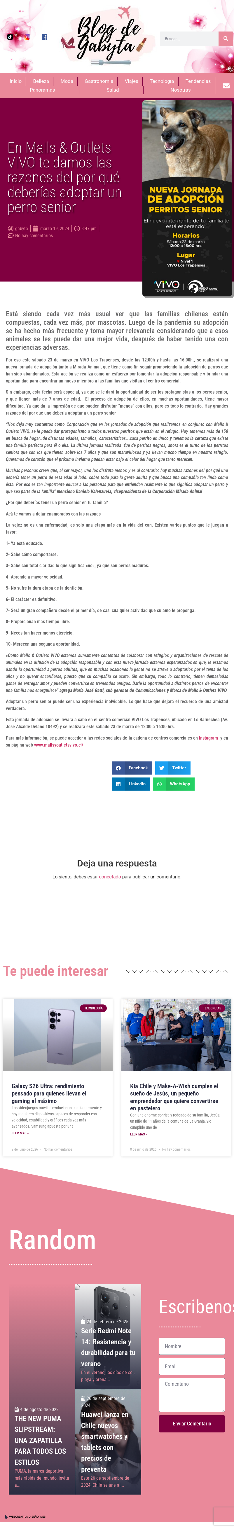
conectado (110, 877)
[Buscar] (226, 39)
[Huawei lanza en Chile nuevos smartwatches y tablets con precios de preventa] (108, 1442)
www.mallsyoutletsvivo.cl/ (58, 745)
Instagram (208, 738)
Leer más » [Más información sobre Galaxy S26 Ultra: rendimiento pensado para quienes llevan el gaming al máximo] (20, 1133)
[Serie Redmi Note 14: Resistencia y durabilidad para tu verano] (108, 1336)
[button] (132, 768)
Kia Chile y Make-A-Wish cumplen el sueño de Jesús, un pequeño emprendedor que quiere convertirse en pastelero (174, 1097)
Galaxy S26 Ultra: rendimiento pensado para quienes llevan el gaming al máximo (49, 1093)
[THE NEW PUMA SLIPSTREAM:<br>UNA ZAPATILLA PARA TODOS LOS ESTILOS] (42, 1389)
